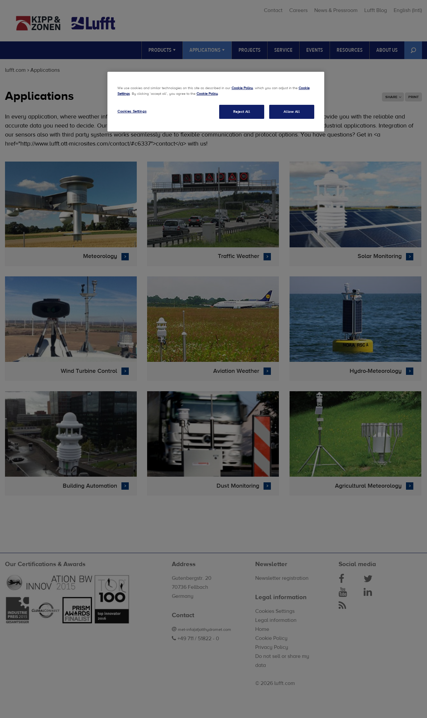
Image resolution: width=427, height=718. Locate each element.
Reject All (241, 111)
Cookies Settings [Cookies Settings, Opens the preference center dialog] (131, 111)
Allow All (292, 111)
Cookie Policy (242, 87)
